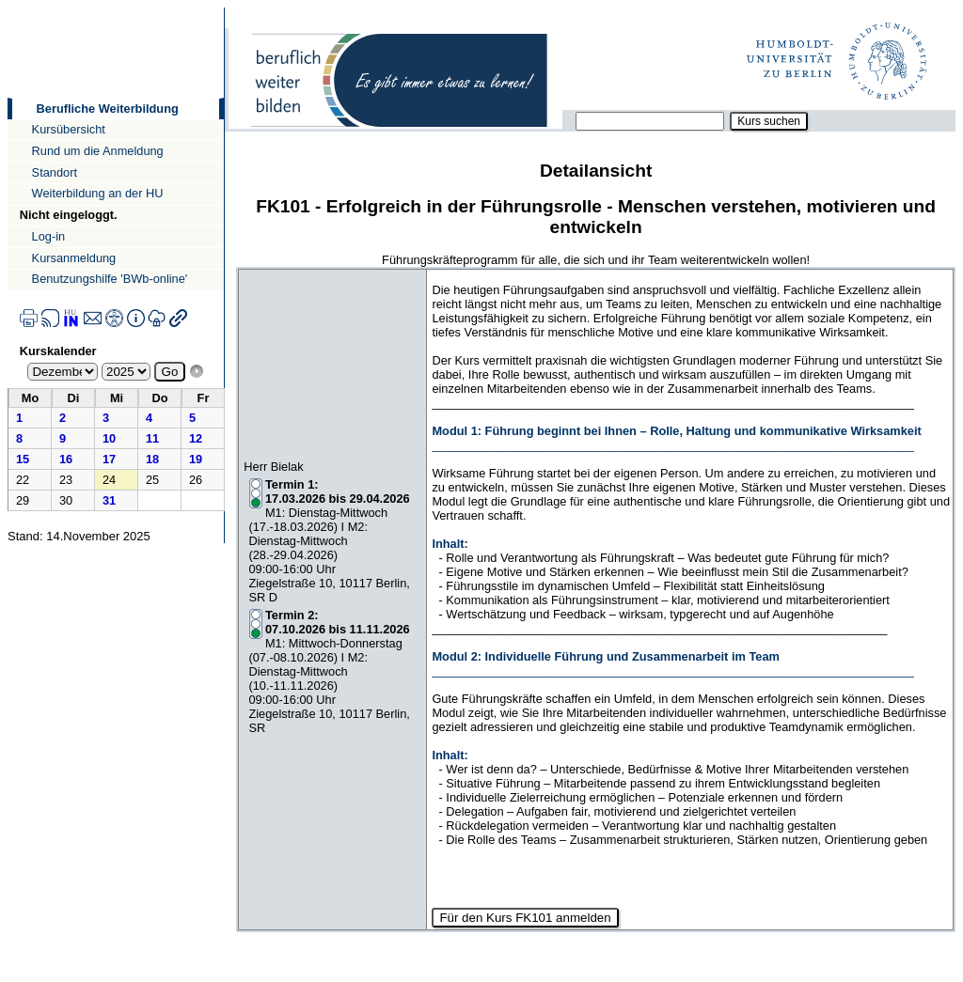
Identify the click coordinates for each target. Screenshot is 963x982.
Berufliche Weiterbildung (108, 108)
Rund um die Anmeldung (98, 151)
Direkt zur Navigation (7, 7)
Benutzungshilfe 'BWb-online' (110, 279)
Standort (54, 172)
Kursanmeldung (74, 258)
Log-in (49, 236)
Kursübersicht (68, 129)
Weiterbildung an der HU (98, 193)
